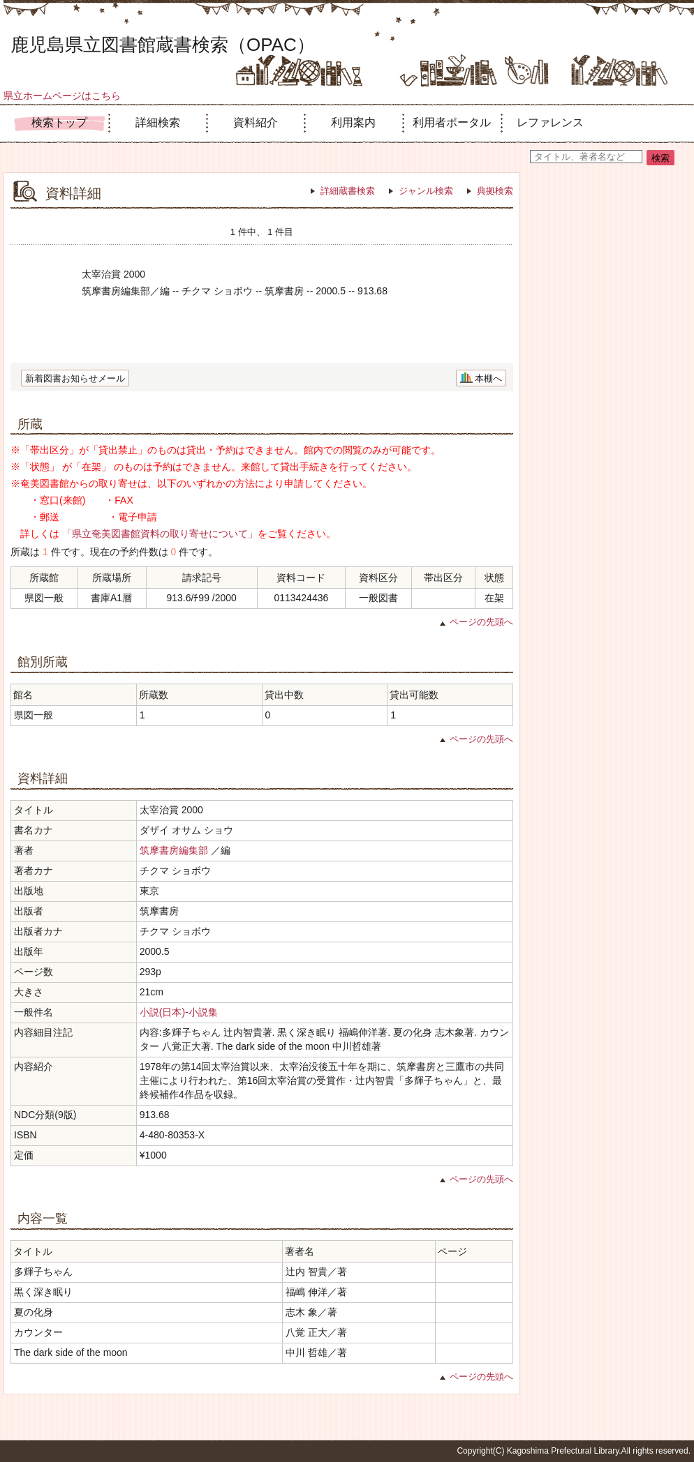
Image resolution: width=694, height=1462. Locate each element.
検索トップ (59, 122)
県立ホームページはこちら (62, 95)
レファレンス (550, 122)
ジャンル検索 (426, 191)
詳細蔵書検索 (347, 191)
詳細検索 (157, 122)
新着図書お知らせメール (75, 378)
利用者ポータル (452, 122)
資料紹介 (255, 122)
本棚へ (488, 378)
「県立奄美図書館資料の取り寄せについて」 (160, 533)
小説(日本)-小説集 (179, 1012)
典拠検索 (495, 191)
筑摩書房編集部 (174, 850)
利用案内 (353, 122)
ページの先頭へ (481, 622)
